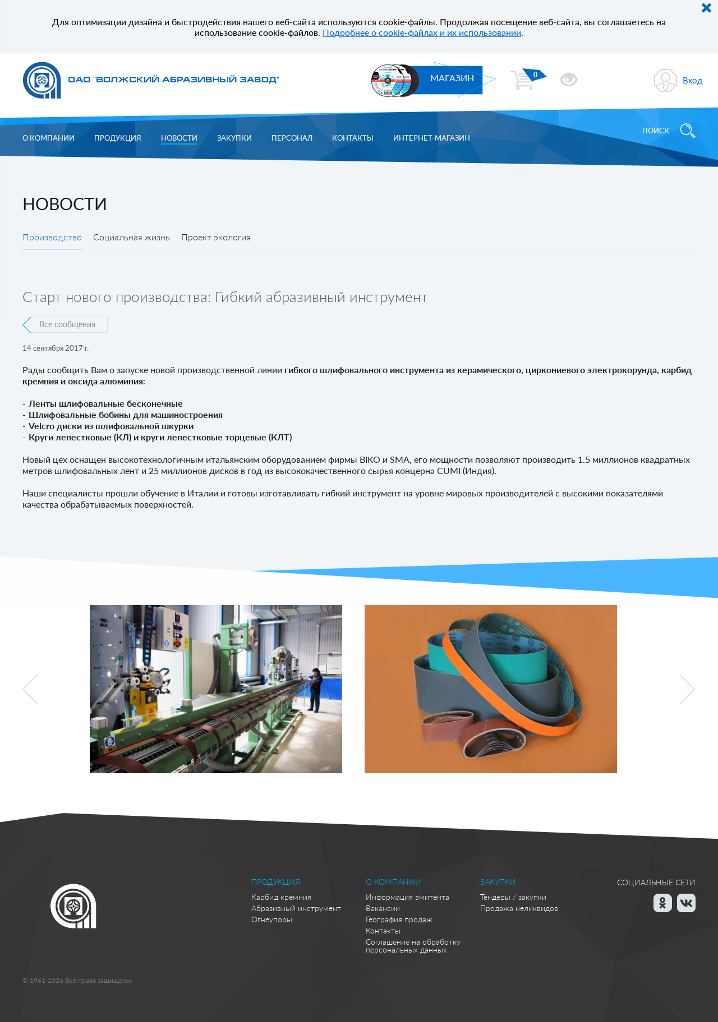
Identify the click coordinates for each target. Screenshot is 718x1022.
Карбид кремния (281, 897)
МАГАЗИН (452, 77)
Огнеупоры (271, 919)
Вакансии (383, 908)
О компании (48, 137)
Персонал (291, 137)
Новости (179, 137)
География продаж (399, 919)
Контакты (353, 137)
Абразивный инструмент (296, 908)
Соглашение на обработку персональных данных (413, 945)
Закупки (234, 137)
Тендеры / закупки (513, 897)
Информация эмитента (407, 897)
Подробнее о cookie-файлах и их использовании (422, 32)
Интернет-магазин (431, 137)
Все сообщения (67, 324)
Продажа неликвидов (519, 908)
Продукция (117, 137)
